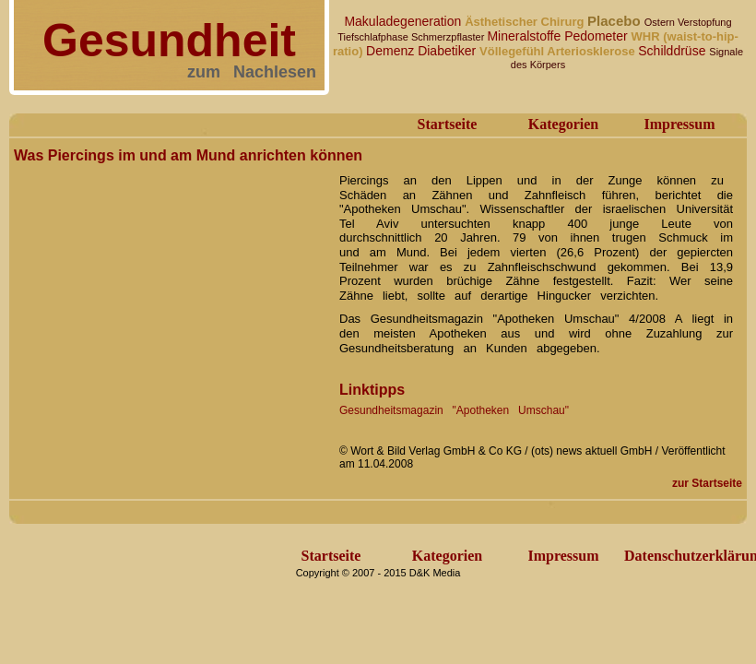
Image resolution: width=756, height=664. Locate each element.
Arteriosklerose (592, 51)
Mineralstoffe (525, 36)
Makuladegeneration (404, 21)
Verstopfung (705, 22)
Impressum (679, 124)
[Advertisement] (181, 350)
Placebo (615, 21)
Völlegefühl (513, 51)
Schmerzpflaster (449, 36)
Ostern (661, 22)
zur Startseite (707, 483)
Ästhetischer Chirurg (526, 22)
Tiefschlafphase (374, 36)
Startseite (448, 124)
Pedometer (597, 36)
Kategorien (563, 124)
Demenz (392, 50)
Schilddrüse (673, 50)
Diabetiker (448, 50)
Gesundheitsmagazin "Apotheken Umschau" (454, 410)
